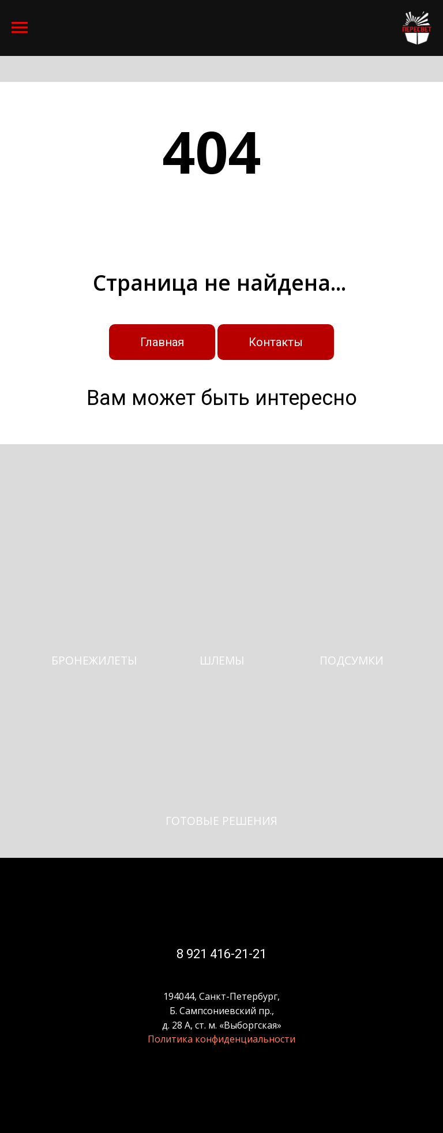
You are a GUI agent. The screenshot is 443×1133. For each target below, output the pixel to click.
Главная (162, 342)
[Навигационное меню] (20, 27)
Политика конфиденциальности (221, 1039)
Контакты (276, 342)
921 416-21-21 (224, 954)
